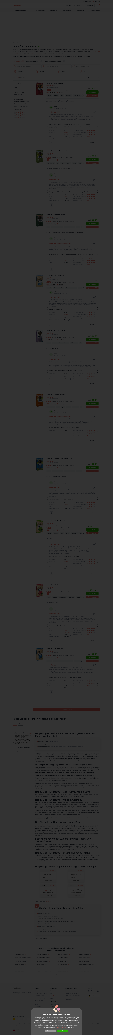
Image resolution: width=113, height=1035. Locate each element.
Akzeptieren (62, 1030)
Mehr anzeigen (50, 1030)
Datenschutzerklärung (61, 1027)
